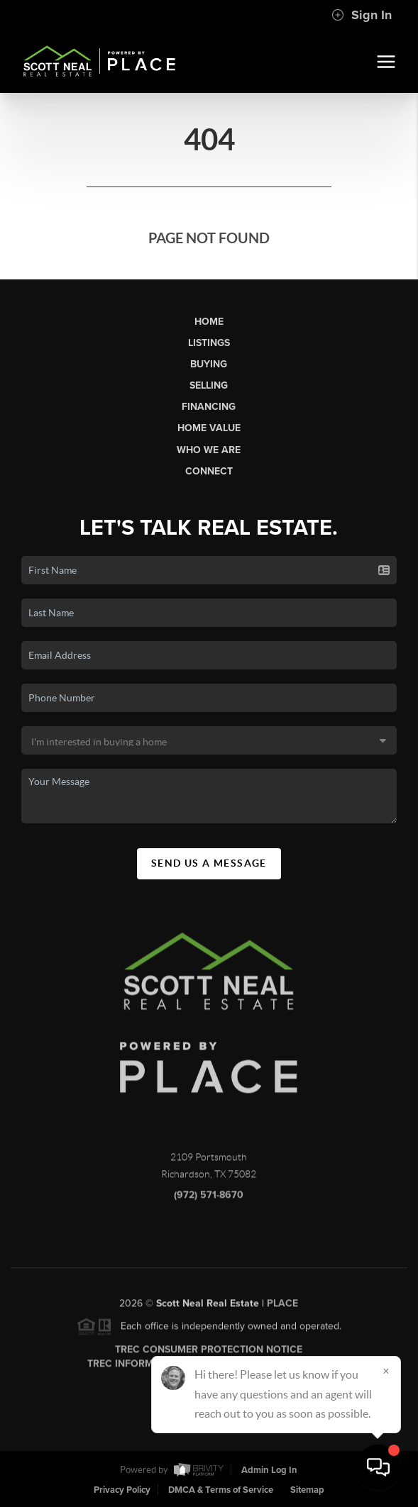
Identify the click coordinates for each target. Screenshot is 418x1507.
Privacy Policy (122, 1490)
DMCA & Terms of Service (220, 1490)
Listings (209, 343)
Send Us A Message (209, 863)
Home (209, 322)
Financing (209, 407)
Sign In (361, 15)
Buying (208, 364)
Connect (209, 471)
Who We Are (209, 450)
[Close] (386, 1371)
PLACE (282, 1309)
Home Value (209, 428)
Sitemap (307, 1490)
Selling (208, 385)
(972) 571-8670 (208, 1201)
